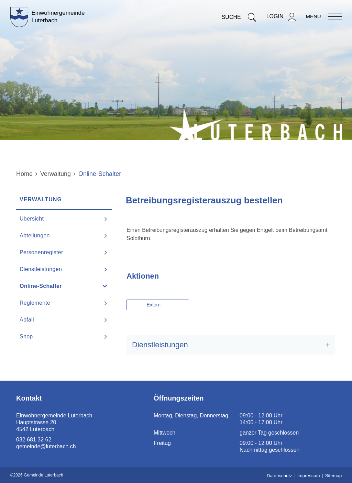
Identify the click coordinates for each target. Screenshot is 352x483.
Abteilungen (35, 235)
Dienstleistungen (41, 269)
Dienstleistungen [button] (160, 344)
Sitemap (333, 475)
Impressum (308, 475)
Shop (26, 336)
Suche (239, 17)
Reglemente (35, 303)
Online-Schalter (58, 286)
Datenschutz (279, 475)
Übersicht (32, 219)
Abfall (27, 320)
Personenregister (41, 252)
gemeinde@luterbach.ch (46, 446)
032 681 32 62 (33, 439)
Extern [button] (154, 304)
